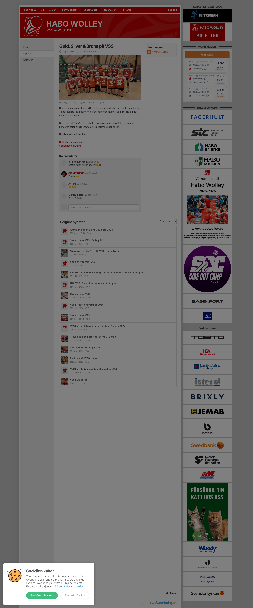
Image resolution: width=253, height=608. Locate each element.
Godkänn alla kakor (42, 595)
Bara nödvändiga (75, 595)
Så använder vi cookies (69, 586)
